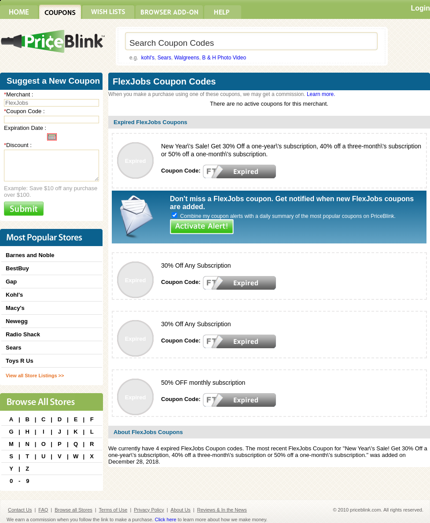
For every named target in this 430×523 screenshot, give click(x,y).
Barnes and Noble (30, 255)
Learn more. (321, 94)
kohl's (147, 58)
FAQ (43, 509)
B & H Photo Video (224, 58)
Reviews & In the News (222, 509)
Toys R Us (19, 360)
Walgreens (186, 58)
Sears (164, 58)
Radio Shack (23, 334)
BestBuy (17, 268)
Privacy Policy (149, 509)
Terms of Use (113, 509)
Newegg (17, 321)
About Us (181, 509)
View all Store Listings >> (35, 375)
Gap (11, 281)
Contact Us (20, 509)
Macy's (15, 308)
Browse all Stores (73, 509)
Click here (165, 519)
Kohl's (14, 294)
